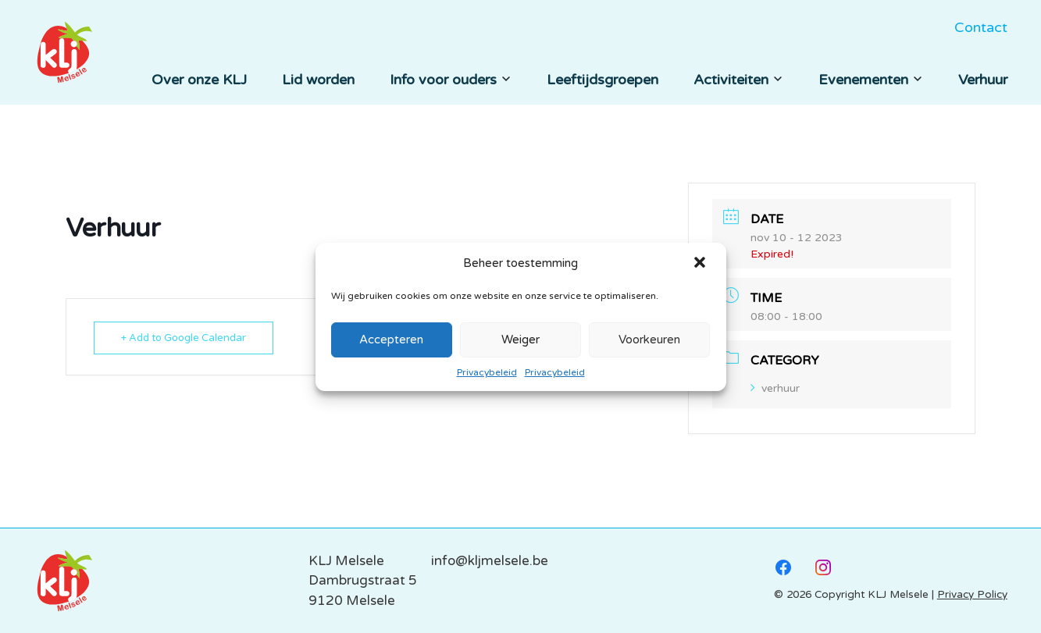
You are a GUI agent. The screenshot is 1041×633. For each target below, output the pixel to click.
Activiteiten (738, 79)
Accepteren (391, 340)
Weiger (520, 340)
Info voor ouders (451, 79)
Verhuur (982, 79)
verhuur (775, 388)
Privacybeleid (487, 372)
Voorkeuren (649, 340)
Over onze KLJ (199, 79)
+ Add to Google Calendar (183, 338)
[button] (701, 263)
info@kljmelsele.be (489, 561)
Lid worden (318, 79)
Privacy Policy (972, 595)
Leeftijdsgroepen (602, 79)
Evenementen (870, 79)
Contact (980, 27)
